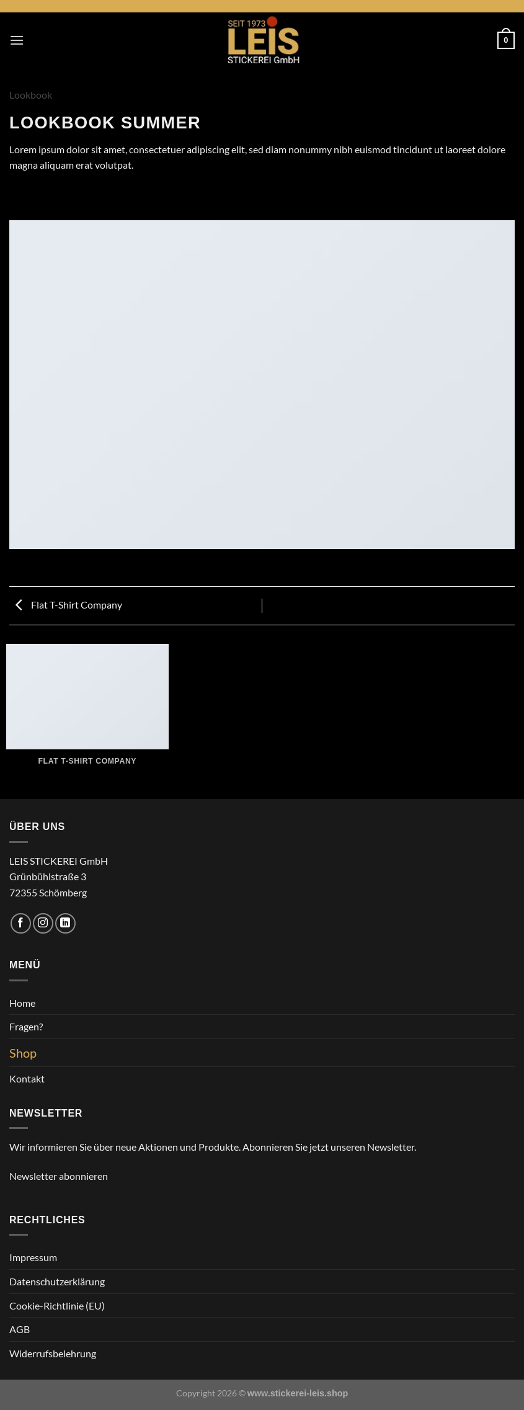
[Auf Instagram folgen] (43, 923)
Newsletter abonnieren (58, 1176)
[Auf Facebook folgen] (21, 923)
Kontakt (27, 1078)
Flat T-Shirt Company (69, 604)
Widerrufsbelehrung (52, 1353)
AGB (19, 1329)
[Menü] (16, 40)
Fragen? (26, 1026)
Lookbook (30, 94)
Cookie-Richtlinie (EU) (57, 1305)
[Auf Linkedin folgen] (65, 923)
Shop (23, 1052)
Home (22, 1003)
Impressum (33, 1257)
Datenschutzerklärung (57, 1281)
